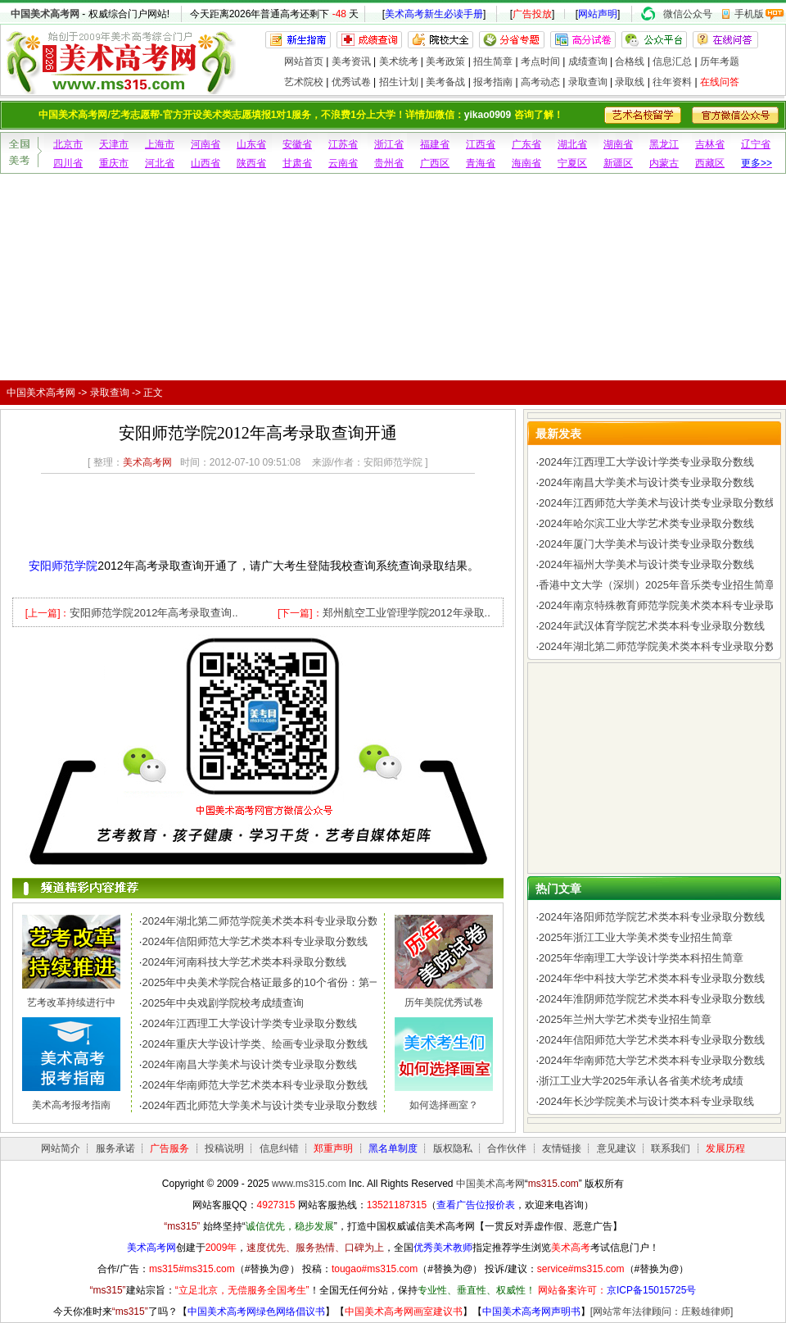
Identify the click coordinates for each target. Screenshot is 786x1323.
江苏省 (343, 144)
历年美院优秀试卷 (443, 1002)
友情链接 (561, 1148)
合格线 (629, 61)
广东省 (526, 144)
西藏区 (710, 163)
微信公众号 (687, 14)
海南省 (526, 163)
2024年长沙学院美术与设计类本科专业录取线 (646, 1101)
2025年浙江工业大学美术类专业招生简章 (636, 937)
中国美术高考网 (45, 14)
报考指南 (493, 82)
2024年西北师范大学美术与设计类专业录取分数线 (260, 1105)
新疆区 (618, 163)
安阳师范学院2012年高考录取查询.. (153, 613)
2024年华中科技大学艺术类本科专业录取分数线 (652, 978)
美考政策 (445, 61)
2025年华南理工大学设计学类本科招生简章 (641, 958)
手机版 (749, 14)
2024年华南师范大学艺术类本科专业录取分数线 (255, 1085)
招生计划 (398, 82)
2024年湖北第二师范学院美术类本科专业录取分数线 (265, 921)
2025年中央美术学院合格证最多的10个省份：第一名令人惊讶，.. (295, 982)
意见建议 (616, 1148)
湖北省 (572, 144)
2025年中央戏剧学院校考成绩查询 (223, 1003)
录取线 (629, 82)
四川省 (68, 163)
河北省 (159, 163)
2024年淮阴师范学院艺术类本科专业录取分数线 (652, 999)
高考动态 (540, 82)
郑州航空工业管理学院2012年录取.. (406, 613)
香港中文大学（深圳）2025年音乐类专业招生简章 (657, 585)
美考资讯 (351, 61)
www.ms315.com (309, 1183)
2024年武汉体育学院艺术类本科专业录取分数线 (652, 626)
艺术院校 (303, 82)
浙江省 (389, 144)
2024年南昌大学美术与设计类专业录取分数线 (249, 1064)
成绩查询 (588, 61)
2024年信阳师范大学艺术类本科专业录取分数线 (255, 941)
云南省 (343, 163)
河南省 (205, 144)
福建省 (434, 144)
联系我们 (670, 1148)
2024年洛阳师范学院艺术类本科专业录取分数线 (652, 917)
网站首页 (303, 61)
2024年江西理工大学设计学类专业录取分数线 (249, 1023)
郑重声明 (333, 1148)
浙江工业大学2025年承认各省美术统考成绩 (641, 1081)
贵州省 (389, 163)
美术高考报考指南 (71, 1105)
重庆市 (114, 163)
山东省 (251, 144)
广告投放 (532, 14)
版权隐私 (452, 1148)
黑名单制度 (393, 1148)
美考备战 (445, 82)
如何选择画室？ (443, 1105)
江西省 (480, 144)
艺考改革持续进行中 (71, 1002)
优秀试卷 (351, 82)
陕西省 (251, 163)
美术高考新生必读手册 (434, 14)
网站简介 (60, 1148)
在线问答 (719, 82)
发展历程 (725, 1148)
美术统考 (398, 61)
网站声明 (597, 14)
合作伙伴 (506, 1148)
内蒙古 (664, 163)
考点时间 (540, 61)
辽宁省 (755, 144)
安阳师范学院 (63, 565)
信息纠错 (279, 1148)
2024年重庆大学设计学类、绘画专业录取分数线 (255, 1044)
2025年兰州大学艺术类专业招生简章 (625, 1019)
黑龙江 (664, 144)
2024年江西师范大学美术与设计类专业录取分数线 (657, 503)
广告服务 (169, 1148)
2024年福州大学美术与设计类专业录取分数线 (646, 564)
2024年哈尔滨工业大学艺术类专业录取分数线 (646, 523)
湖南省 (618, 144)
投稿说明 (224, 1148)
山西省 (205, 163)
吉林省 (710, 144)
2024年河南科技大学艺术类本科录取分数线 (244, 962)
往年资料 (672, 82)
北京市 (68, 144)
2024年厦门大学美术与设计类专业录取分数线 (646, 544)
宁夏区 (572, 163)
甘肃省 (297, 163)
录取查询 (588, 82)
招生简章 (493, 61)
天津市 (114, 144)
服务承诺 (115, 1148)
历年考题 (719, 61)
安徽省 (297, 144)
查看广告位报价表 (475, 1205)
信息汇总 (672, 61)
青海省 (480, 163)
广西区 (434, 163)
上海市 (159, 144)
